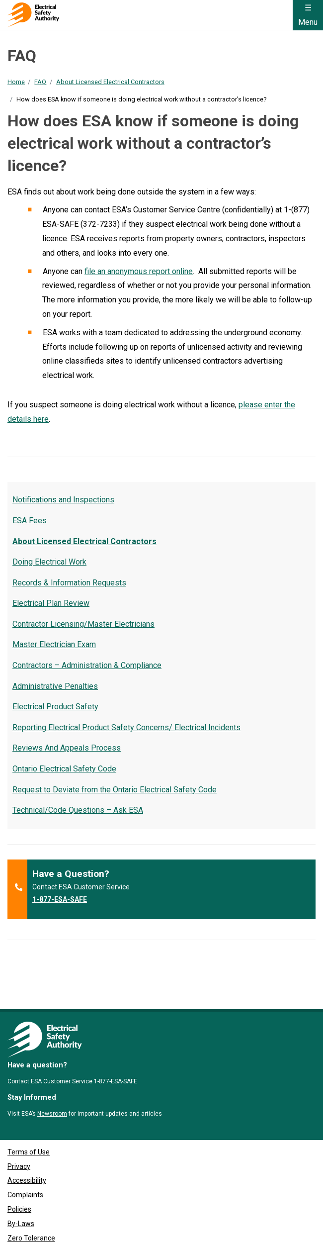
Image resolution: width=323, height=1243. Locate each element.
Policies (19, 1164)
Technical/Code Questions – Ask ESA (77, 810)
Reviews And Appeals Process (66, 748)
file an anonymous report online (138, 271)
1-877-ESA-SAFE (59, 899)
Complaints (25, 1150)
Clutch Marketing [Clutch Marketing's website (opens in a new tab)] (73, 1232)
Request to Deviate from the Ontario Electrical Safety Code (114, 789)
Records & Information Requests (69, 582)
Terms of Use (28, 1107)
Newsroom (52, 1068)
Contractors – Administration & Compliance (87, 665)
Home (16, 82)
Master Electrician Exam (54, 644)
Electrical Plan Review (50, 603)
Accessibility (26, 1136)
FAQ (40, 82)
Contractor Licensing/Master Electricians (83, 624)
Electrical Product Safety (55, 706)
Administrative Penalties (55, 686)
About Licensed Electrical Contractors (110, 82)
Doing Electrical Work (49, 562)
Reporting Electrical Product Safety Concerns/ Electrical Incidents (126, 727)
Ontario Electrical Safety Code (64, 768)
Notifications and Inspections (63, 499)
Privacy (18, 1122)
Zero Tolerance (31, 1193)
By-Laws (20, 1179)
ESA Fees (29, 520)
